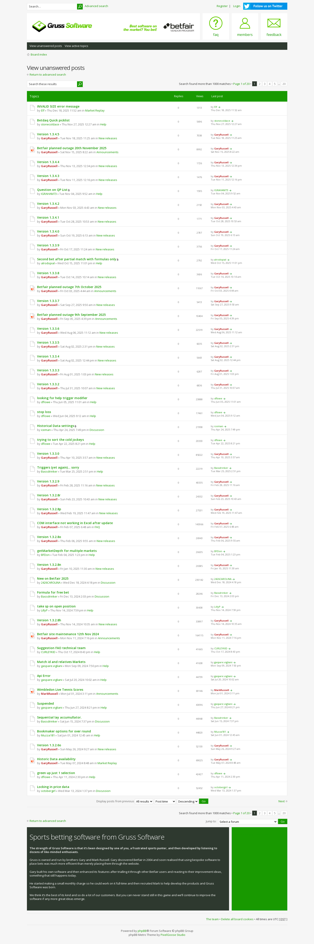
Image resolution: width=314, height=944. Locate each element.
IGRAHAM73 (49, 194)
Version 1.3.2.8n (49, 564)
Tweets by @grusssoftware (252, 834)
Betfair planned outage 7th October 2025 (69, 287)
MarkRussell (49, 694)
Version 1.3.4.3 (48, 176)
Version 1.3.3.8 (48, 273)
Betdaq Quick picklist (53, 120)
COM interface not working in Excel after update (75, 523)
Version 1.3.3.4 (48, 356)
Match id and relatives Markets (61, 662)
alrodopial (48, 263)
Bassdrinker (49, 471)
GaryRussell (49, 138)
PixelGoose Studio (173, 934)
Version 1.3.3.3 (48, 370)
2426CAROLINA (50, 583)
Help (103, 124)
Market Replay (95, 110)
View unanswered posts (46, 46)
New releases (108, 138)
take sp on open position (56, 606)
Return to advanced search (48, 74)
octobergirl (48, 791)
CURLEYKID (48, 652)
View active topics (76, 46)
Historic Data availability (56, 759)
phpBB (142, 930)
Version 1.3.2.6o (49, 745)
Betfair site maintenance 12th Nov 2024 (68, 634)
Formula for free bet (53, 592)
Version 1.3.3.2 (48, 384)
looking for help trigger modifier (62, 398)
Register (222, 6)
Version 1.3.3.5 (48, 342)
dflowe (45, 402)
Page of (241, 84)
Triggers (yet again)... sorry (58, 467)
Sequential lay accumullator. (59, 717)
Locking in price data (53, 787)
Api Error (44, 676)
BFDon (45, 555)
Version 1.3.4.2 (48, 203)
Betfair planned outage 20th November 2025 (71, 148)
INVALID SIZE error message (58, 106)
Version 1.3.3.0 (48, 453)
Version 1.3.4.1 (48, 217)
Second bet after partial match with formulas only (76, 259)
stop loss (44, 412)
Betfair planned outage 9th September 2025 (71, 315)
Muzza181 (48, 735)
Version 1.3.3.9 (48, 245)
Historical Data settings (55, 426)
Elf (42, 110)
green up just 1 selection (56, 773)
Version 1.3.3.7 (48, 301)
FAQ (97, 527)
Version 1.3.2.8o (49, 537)
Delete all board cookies (237, 918)
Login (236, 6)
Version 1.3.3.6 (48, 328)
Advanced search (96, 6)
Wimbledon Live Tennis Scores (60, 689)
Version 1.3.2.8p (49, 509)
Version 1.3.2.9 (48, 481)
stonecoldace (50, 124)
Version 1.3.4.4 (48, 162)
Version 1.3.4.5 (48, 134)
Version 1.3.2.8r (48, 495)
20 (284, 84)
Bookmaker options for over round (64, 731)
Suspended (45, 703)
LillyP (44, 610)
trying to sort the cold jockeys (60, 440)
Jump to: (211, 821)
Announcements (107, 152)
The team (212, 918)
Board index (39, 54)
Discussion (97, 430)
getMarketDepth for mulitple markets (67, 551)
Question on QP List (52, 190)
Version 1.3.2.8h (49, 620)
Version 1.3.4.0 (48, 231)
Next (281, 801)
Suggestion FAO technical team (61, 648)
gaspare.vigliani (51, 666)
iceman (46, 430)
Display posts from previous (124, 801)
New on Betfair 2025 (52, 578)
